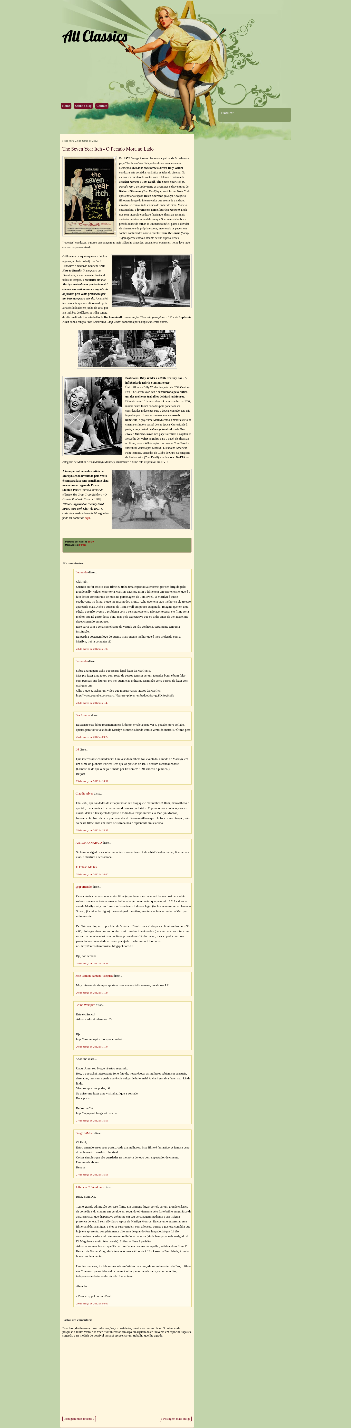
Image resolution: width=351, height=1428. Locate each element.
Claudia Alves (84, 793)
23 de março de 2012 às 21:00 (92, 648)
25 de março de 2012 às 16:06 (92, 874)
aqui (87, 518)
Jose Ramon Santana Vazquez (94, 975)
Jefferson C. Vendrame (90, 1187)
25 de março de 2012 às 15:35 (92, 830)
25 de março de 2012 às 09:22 (92, 736)
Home (66, 106)
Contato (102, 106)
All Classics (94, 36)
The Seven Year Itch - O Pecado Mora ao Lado (108, 149)
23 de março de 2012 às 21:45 (92, 702)
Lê (77, 749)
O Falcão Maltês (86, 867)
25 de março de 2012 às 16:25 (92, 963)
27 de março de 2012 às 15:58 (92, 1174)
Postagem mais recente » (79, 1418)
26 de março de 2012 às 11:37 (92, 1046)
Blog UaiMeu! (85, 1133)
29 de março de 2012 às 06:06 (92, 1303)
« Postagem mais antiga (175, 1418)
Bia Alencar (83, 715)
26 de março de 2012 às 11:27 (92, 992)
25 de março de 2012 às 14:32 (92, 781)
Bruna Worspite (85, 1005)
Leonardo (82, 572)
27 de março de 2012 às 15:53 (92, 1120)
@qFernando (84, 886)
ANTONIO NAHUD (89, 842)
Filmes (83, 545)
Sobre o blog (83, 106)
